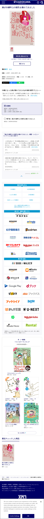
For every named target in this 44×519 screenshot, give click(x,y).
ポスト (6, 82)
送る (21, 82)
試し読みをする (22, 56)
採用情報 (15, 484)
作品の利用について (7, 488)
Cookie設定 (14, 490)
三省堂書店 (31, 194)
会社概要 (4, 484)
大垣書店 (12, 189)
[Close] (41, 502)
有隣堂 (31, 200)
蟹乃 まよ (8, 69)
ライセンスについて (32, 484)
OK (28, 516)
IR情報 (9, 484)
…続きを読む (33, 95)
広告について (22, 484)
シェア (13, 82)
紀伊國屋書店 (31, 189)
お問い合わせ (17, 488)
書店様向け (5, 486)
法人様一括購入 (13, 486)
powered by (32, 173)
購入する (22, 63)
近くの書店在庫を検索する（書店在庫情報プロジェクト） (22, 206)
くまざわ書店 (13, 194)
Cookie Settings (14, 516)
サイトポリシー (6, 490)
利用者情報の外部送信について (27, 490)
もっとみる (21, 433)
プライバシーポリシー (28, 488)
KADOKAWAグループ (24, 486)
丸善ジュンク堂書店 (12, 200)
